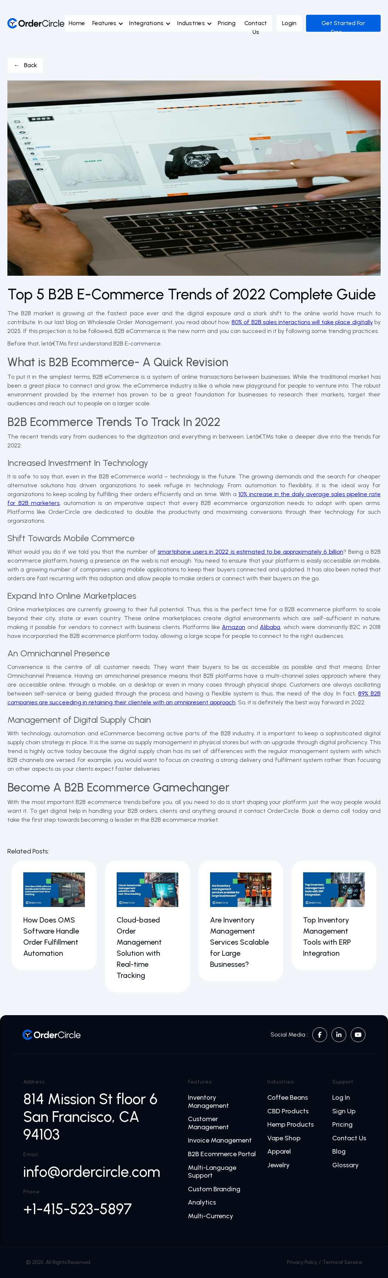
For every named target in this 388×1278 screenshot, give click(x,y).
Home (77, 23)
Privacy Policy (302, 1262)
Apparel (279, 1151)
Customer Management (208, 1123)
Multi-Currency (210, 1216)
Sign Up (344, 1111)
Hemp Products (290, 1124)
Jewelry (278, 1165)
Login (289, 23)
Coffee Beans (287, 1098)
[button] (109, 25)
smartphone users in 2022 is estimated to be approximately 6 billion (250, 551)
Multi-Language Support (212, 1172)
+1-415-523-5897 (77, 1209)
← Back (25, 65)
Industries (191, 23)
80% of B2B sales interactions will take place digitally (302, 322)
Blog (339, 1151)
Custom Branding (214, 1189)
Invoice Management (220, 1140)
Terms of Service (342, 1262)
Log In (341, 1098)
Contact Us (255, 27)
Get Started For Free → (343, 27)
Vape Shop (284, 1138)
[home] (36, 23)
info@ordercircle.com (91, 1172)
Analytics (202, 1202)
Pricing (227, 23)
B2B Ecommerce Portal (222, 1154)
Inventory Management (208, 1102)
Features (104, 23)
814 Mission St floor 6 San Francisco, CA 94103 (92, 1116)
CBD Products (288, 1111)
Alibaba (270, 627)
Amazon (233, 627)
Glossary (345, 1165)
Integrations (146, 23)
